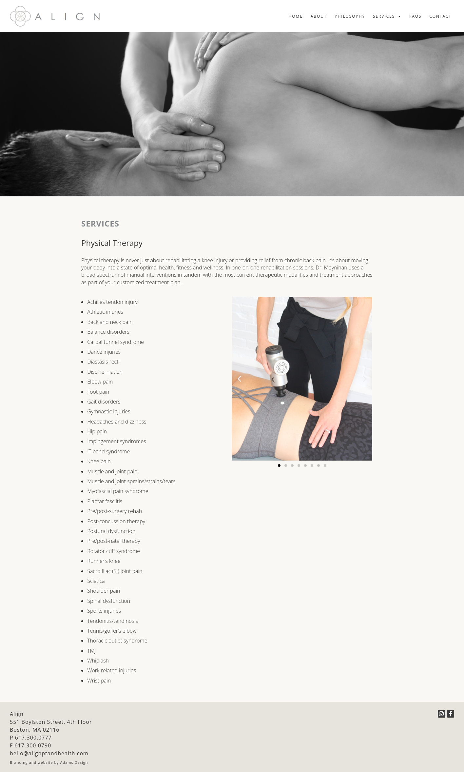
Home (296, 16)
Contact (440, 16)
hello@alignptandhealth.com (49, 753)
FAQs (415, 16)
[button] (239, 379)
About (319, 16)
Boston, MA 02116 (34, 729)
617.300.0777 (33, 737)
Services (387, 16)
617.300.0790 (32, 745)
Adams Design (74, 762)
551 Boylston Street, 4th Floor (51, 721)
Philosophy (350, 16)
